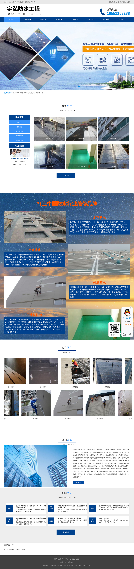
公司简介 (75, 19)
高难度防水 (19, 140)
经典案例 (59, 19)
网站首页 (12, 19)
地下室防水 (19, 131)
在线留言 (106, 19)
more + (78, 482)
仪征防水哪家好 (9, 549)
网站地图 (112, 2)
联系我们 (122, 19)
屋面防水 (43, 19)
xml (117, 2)
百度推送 (123, 2)
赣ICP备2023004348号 (82, 565)
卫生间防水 (19, 136)
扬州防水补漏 (21, 549)
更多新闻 (66, 532)
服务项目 (28, 19)
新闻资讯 (90, 19)
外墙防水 (19, 127)
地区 (128, 2)
